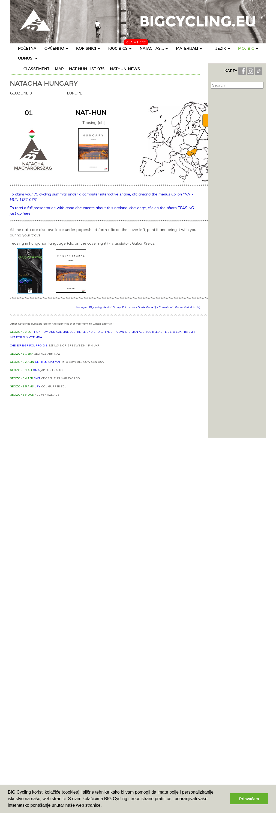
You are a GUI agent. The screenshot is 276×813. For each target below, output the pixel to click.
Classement (36, 68)
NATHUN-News (125, 68)
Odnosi (27, 58)
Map (59, 68)
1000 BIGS (119, 48)
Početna (27, 48)
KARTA (230, 70)
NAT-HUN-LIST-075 (86, 68)
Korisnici (88, 48)
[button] (103, 806)
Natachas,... (154, 48)
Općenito (56, 48)
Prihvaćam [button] (249, 799)
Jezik (222, 48)
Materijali (189, 48)
